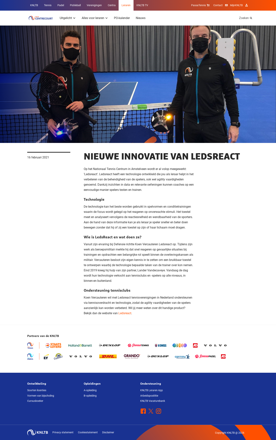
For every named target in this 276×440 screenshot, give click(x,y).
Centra (112, 5)
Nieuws (140, 18)
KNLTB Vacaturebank (152, 400)
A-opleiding (90, 390)
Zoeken (244, 18)
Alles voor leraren (93, 18)
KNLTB (34, 5)
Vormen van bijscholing (40, 395)
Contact (218, 5)
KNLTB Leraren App (151, 390)
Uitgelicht (66, 18)
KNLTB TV (142, 5)
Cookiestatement (88, 432)
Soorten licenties (36, 390)
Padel (60, 5)
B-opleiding (90, 395)
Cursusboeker (35, 400)
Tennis (47, 5)
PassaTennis (200, 5)
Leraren (126, 5)
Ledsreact (124, 313)
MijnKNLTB (236, 5)
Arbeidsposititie (149, 395)
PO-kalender (122, 18)
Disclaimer (108, 432)
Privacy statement (62, 432)
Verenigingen (94, 5)
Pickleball (75, 5)
